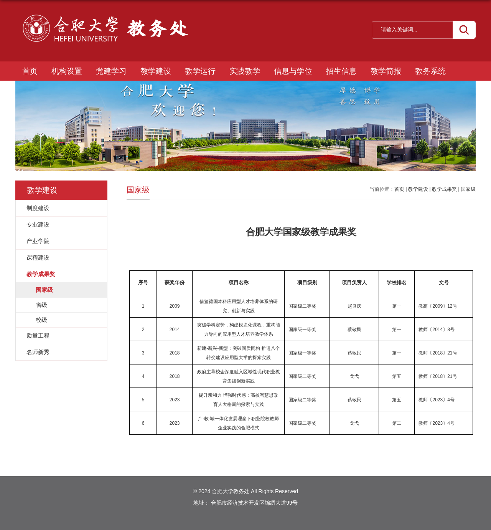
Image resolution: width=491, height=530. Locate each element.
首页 (30, 71)
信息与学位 (293, 71)
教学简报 (386, 71)
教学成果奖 (444, 189)
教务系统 (430, 71)
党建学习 (111, 71)
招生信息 (341, 71)
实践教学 (244, 71)
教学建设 (155, 71)
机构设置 (66, 71)
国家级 (468, 189)
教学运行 (200, 71)
